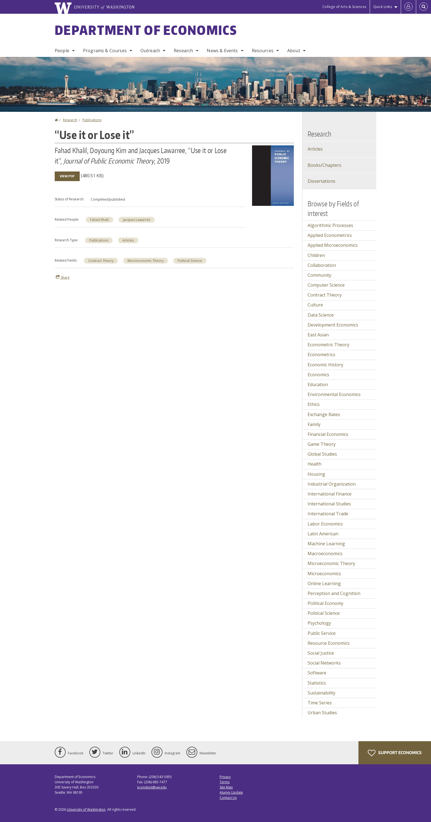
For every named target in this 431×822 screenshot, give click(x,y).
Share (63, 277)
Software (317, 673)
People (62, 51)
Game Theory (322, 444)
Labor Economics (325, 524)
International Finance (330, 494)
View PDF (67, 176)
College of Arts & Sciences (344, 6)
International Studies (329, 504)
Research (183, 51)
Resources (262, 51)
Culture (315, 305)
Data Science (321, 315)
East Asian (318, 335)
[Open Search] (423, 7)
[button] (273, 175)
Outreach (150, 51)
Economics (318, 375)
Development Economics (333, 325)
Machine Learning (326, 544)
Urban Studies (322, 713)
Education (318, 384)
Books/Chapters (324, 165)
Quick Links (382, 6)
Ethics (314, 404)
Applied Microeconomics (333, 245)
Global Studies (322, 454)
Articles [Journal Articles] (315, 149)
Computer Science (326, 285)
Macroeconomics (325, 553)
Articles (128, 240)
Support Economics (395, 753)
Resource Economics (329, 643)
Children (316, 255)
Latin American (323, 534)
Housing (316, 474)
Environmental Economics (334, 394)
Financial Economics (328, 434)
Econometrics (321, 355)
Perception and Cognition (334, 593)
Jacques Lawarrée (136, 219)
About (293, 51)
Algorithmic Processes (330, 225)
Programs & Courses (105, 51)
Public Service (322, 633)
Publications (91, 120)
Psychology (319, 623)
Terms (225, 782)
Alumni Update (231, 792)
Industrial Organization (332, 484)
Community (319, 275)
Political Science (190, 260)
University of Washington (86, 809)
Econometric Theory (328, 345)
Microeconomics (324, 574)
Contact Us (228, 797)
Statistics (317, 683)
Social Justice (321, 653)
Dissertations (321, 181)
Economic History (325, 365)
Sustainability (321, 693)
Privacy (225, 776)
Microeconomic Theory (146, 260)
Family (314, 424)
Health (314, 464)
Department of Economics (146, 30)
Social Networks (324, 663)
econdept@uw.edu (152, 787)
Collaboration (322, 265)
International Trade (328, 514)
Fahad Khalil (99, 219)
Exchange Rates (324, 414)
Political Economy (325, 603)
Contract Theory (101, 260)
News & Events (222, 51)
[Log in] (408, 7)
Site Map (226, 787)
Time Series (320, 703)
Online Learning (324, 583)
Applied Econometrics (330, 235)
